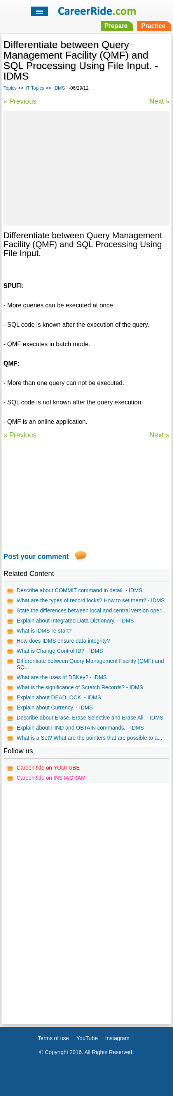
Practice (153, 26)
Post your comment (36, 556)
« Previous (20, 101)
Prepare (116, 26)
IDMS (59, 88)
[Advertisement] (86, 167)
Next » (159, 101)
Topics (10, 88)
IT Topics (35, 88)
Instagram (117, 1038)
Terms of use (53, 1038)
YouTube (87, 1038)
